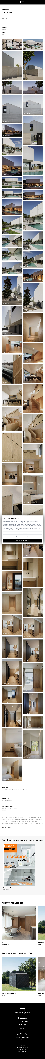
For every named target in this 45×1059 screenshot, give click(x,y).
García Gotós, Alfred (6, 789)
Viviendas (4, 29)
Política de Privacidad (22, 1047)
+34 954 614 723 (25, 1037)
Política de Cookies (22, 1049)
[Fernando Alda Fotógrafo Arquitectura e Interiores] (22, 1011)
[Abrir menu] (42, 2)
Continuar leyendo (6, 827)
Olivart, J (14, 789)
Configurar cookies (22, 1051)
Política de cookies (15, 529)
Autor (22, 1028)
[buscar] (2, 2)
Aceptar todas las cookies (22, 540)
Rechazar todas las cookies (22, 536)
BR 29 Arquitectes (22, 789)
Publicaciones (22, 1021)
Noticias (22, 1025)
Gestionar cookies (22, 533)
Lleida (3, 24)
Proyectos (22, 1018)
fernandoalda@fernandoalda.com (22, 1039)
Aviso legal (22, 1045)
